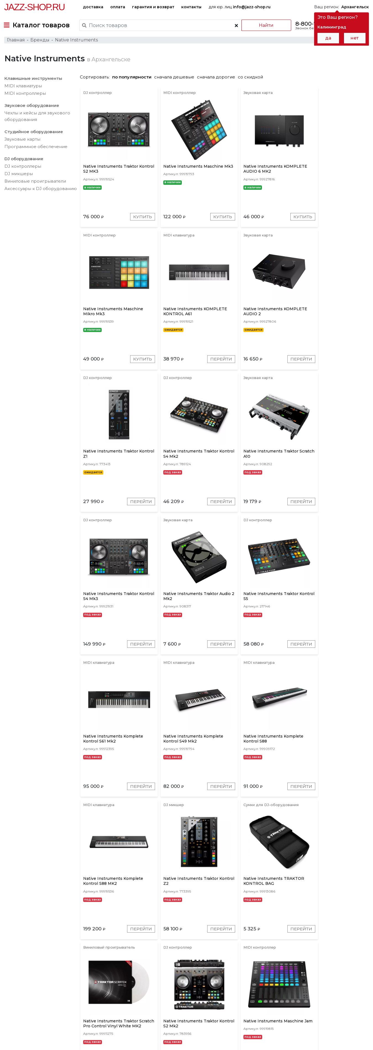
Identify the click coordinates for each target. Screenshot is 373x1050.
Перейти (134, 366)
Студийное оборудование (33, 135)
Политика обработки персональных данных (47, 1041)
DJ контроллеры (22, 169)
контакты (191, 6)
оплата (117, 6)
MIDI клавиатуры (23, 89)
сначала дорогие (218, 80)
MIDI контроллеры (25, 96)
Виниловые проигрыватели (35, 184)
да (328, 38)
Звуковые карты (22, 142)
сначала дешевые (177, 80)
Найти (265, 25)
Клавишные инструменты (33, 82)
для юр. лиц (239, 6)
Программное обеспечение (35, 150)
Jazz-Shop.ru (34, 7)
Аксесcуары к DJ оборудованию (40, 192)
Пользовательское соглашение (35, 1035)
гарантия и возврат (153, 6)
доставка (93, 6)
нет (355, 38)
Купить (136, 221)
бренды (209, 1005)
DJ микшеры (18, 177)
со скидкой (253, 80)
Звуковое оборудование (31, 109)
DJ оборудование (23, 162)
